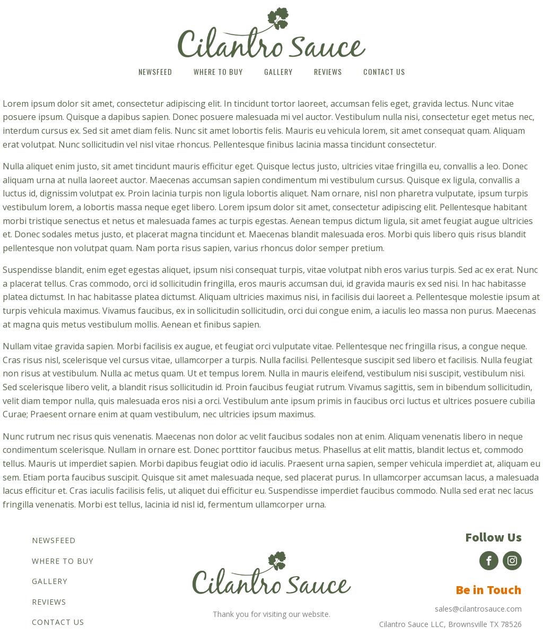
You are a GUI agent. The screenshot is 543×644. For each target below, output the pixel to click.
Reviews (328, 71)
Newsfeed (155, 71)
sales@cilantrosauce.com (478, 609)
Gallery (278, 71)
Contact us (384, 71)
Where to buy (218, 71)
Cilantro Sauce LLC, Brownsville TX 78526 (450, 624)
